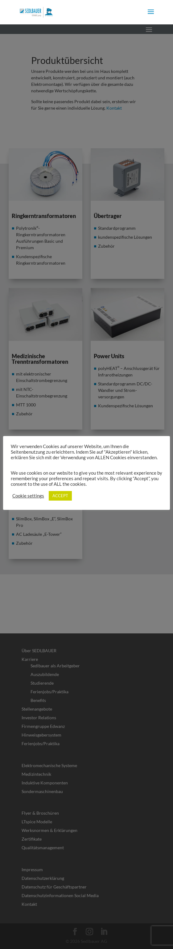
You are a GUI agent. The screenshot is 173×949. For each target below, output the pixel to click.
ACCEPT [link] (60, 495)
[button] (151, 15)
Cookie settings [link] (28, 495)
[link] (36, 11)
